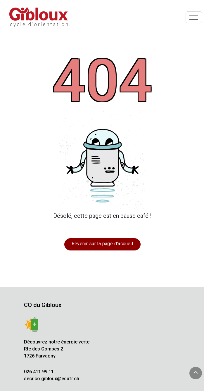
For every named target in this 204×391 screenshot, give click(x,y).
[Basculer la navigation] (194, 17)
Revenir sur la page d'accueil (102, 243)
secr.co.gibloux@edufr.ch (51, 378)
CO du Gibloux (42, 304)
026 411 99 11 (39, 371)
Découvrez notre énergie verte (56, 342)
